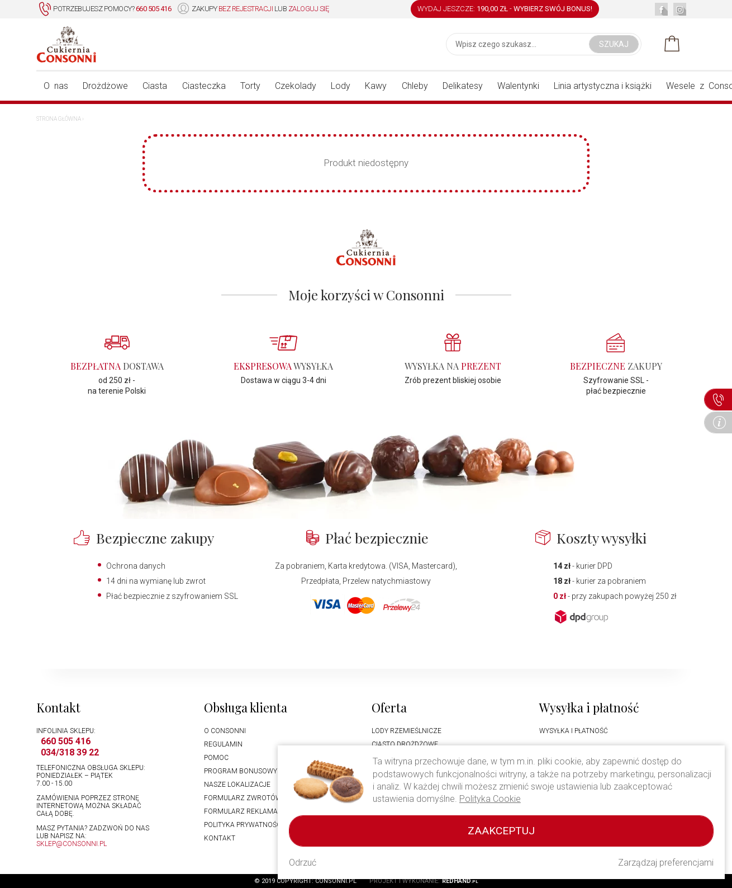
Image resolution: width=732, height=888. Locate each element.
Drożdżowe (105, 86)
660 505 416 (66, 741)
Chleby (415, 86)
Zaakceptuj (501, 830)
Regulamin (223, 744)
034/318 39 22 (70, 752)
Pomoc (216, 758)
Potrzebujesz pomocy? (105, 9)
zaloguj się (308, 8)
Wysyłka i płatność (573, 731)
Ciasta (154, 86)
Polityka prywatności (243, 825)
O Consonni (225, 731)
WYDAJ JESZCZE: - (504, 8)
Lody (340, 86)
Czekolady (295, 86)
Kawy (376, 86)
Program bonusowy (240, 771)
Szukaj (614, 44)
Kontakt (219, 838)
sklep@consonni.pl (71, 844)
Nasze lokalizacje (237, 784)
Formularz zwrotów (243, 798)
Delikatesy (463, 86)
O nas (56, 86)
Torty (250, 86)
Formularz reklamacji (245, 811)
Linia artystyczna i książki (603, 86)
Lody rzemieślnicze (406, 731)
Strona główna (58, 119)
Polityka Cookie (490, 798)
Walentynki (518, 86)
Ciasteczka (204, 86)
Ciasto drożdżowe (405, 744)
